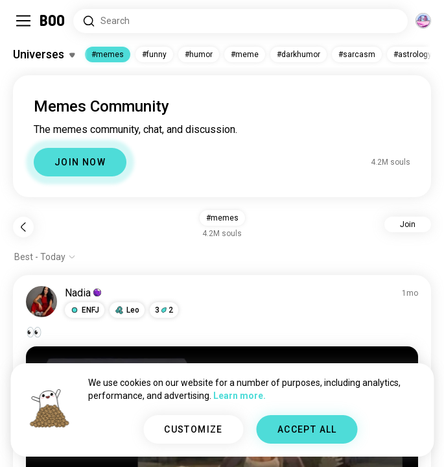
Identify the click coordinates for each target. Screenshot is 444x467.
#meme (245, 54)
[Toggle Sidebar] (23, 21)
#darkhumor (298, 54)
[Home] (52, 20)
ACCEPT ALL (307, 429)
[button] (84, 310)
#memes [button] (222, 217)
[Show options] (45, 257)
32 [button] (164, 310)
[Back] (23, 227)
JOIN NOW (80, 162)
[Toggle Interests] (44, 54)
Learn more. (239, 395)
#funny (154, 54)
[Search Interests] (240, 21)
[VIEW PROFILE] (41, 301)
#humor (199, 54)
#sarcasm (356, 54)
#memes (107, 54)
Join (407, 224)
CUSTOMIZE (193, 429)
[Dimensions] (423, 21)
